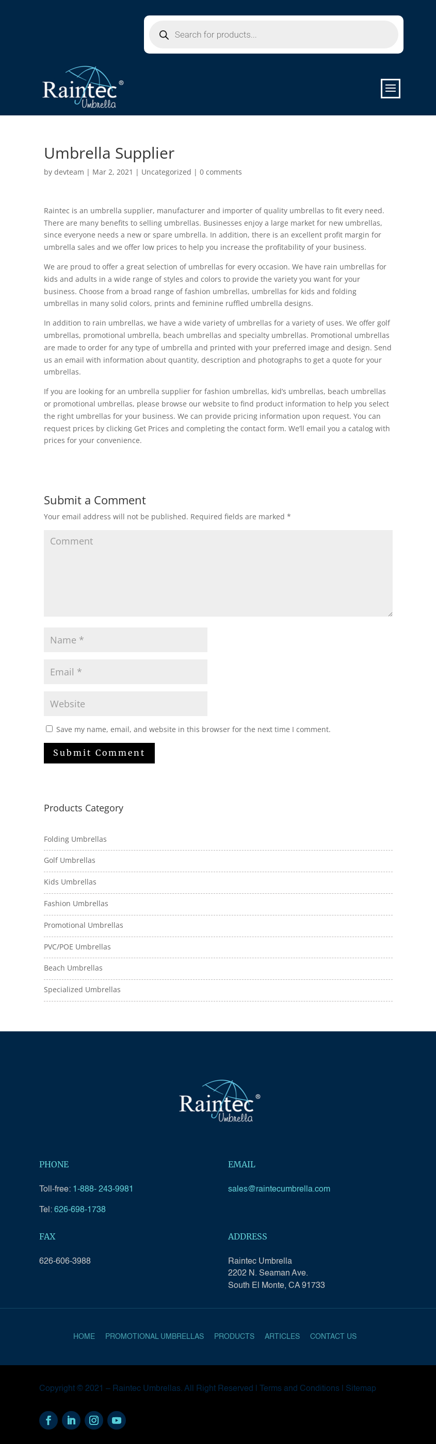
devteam (69, 172)
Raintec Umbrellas (146, 1389)
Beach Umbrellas (73, 968)
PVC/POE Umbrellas (77, 947)
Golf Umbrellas (69, 860)
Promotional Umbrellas (83, 925)
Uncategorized (166, 172)
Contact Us (333, 1336)
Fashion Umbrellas (76, 903)
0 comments (221, 172)
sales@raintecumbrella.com (279, 1189)
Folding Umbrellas (75, 839)
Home (84, 1336)
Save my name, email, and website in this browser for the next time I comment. (193, 729)
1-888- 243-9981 (103, 1189)
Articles (282, 1336)
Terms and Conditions (300, 1389)
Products (234, 1336)
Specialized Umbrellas (82, 989)
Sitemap (361, 1389)
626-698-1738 (80, 1210)
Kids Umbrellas (70, 882)
